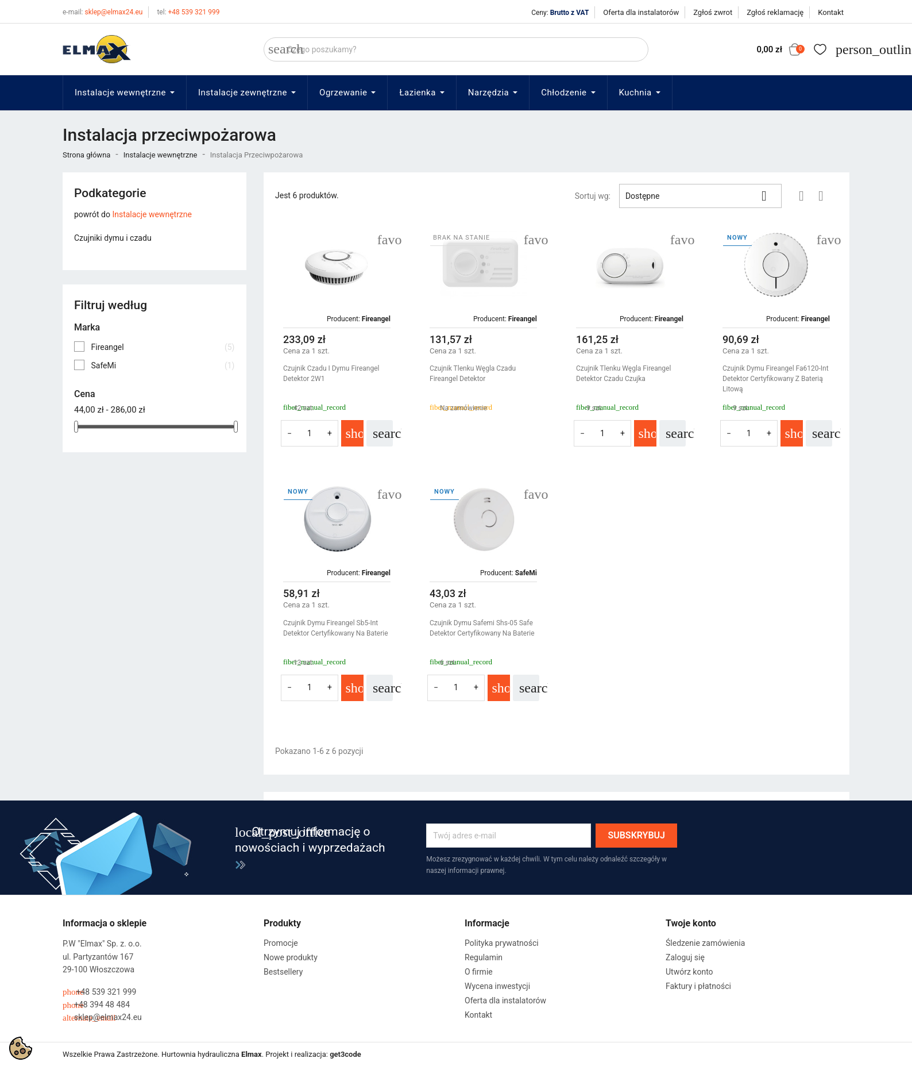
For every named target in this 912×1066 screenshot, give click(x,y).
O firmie (479, 971)
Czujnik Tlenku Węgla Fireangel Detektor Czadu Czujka (623, 373)
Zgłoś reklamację (775, 12)
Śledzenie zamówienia (705, 943)
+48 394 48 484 (96, 1005)
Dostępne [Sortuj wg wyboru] (700, 195)
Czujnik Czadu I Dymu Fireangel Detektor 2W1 (331, 373)
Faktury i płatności (698, 986)
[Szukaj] (456, 49)
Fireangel (162, 347)
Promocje (281, 943)
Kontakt (831, 12)
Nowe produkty (291, 957)
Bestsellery (283, 971)
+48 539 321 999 (188, 12)
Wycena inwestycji (497, 986)
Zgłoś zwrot (712, 12)
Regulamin (484, 957)
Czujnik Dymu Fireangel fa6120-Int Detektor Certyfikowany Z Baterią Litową (775, 378)
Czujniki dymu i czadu (113, 238)
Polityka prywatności (502, 943)
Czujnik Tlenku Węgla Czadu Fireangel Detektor (473, 373)
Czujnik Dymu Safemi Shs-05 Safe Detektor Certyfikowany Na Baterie (482, 628)
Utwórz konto (689, 971)
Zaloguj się (685, 957)
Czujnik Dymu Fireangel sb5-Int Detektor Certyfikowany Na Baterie (335, 628)
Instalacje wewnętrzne (152, 214)
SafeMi (162, 365)
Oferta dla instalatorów (641, 12)
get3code (345, 1054)
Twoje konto (691, 923)
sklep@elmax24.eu (102, 12)
